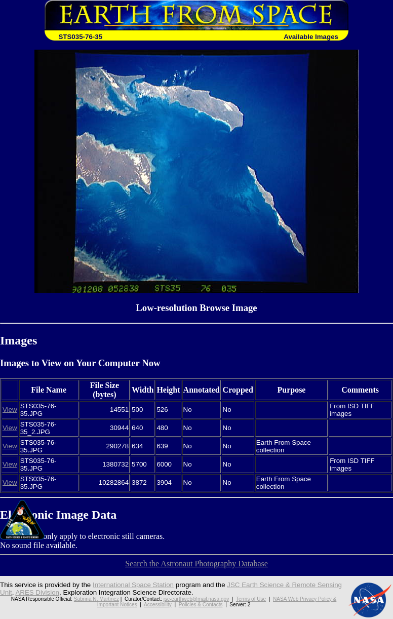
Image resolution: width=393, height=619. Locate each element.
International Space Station (133, 585)
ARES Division (37, 592)
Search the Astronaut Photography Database (196, 563)
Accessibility (158, 604)
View (10, 409)
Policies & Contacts (201, 604)
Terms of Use (251, 599)
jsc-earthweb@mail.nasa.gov (196, 599)
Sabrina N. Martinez (96, 599)
